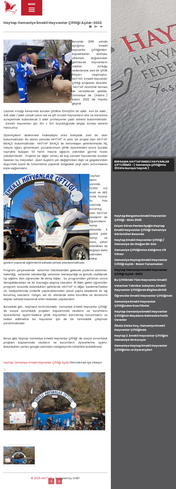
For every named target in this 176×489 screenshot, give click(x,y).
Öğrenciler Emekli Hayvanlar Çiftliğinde (143, 296)
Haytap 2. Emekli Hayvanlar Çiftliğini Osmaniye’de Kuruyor (141, 338)
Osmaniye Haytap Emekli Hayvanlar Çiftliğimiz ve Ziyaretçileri (140, 348)
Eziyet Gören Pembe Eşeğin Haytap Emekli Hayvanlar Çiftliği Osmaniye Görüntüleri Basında (140, 230)
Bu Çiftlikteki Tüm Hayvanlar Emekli (140, 280)
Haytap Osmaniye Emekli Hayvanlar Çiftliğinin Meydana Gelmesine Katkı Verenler (141, 316)
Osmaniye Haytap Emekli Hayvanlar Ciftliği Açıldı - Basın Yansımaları (140, 262)
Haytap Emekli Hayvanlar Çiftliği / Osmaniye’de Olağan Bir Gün (139, 242)
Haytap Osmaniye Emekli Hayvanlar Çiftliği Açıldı (36, 363)
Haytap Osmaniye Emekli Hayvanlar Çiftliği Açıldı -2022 (140, 272)
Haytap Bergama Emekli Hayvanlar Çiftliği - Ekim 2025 (140, 218)
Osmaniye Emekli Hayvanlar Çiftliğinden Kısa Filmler (135, 304)
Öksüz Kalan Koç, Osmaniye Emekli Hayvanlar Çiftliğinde (139, 328)
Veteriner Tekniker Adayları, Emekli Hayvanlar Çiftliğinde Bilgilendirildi (140, 288)
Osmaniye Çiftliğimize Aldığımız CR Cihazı (140, 252)
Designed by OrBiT (67, 478)
